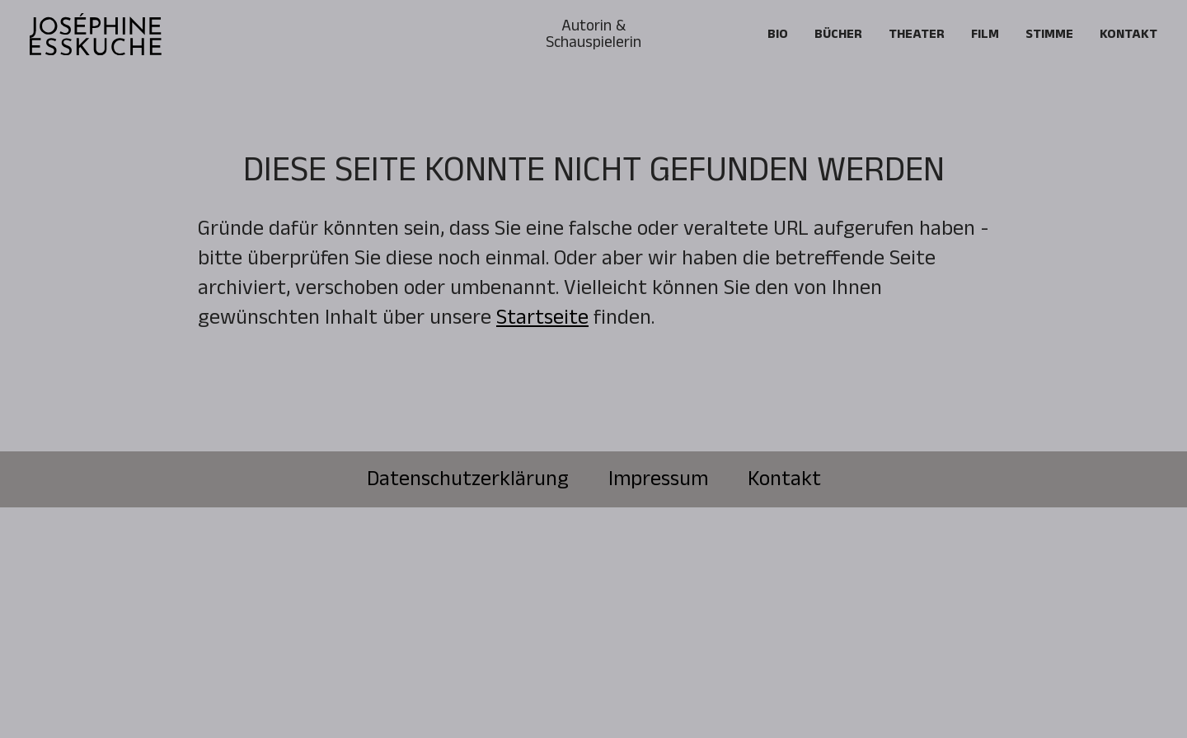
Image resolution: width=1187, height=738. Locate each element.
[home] (96, 34)
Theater (917, 35)
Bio (777, 35)
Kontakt (1128, 35)
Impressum (658, 479)
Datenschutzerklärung (468, 479)
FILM (985, 35)
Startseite (542, 317)
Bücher (838, 35)
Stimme (1049, 35)
